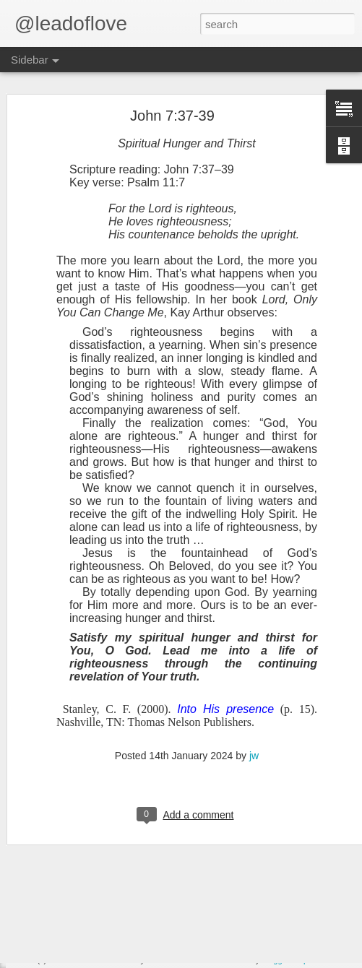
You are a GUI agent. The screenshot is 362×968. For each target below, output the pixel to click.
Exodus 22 (56, 933)
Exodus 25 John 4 (70, 836)
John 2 (48, 901)
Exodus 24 (56, 868)
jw (254, 682)
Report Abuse (317, 960)
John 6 (48, 771)
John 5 (48, 803)
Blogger (275, 960)
